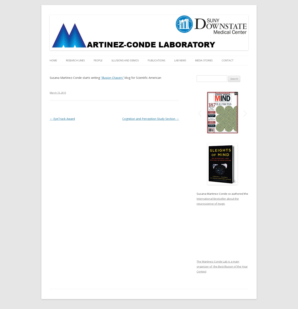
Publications (156, 60)
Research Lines (75, 60)
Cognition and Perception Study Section (150, 119)
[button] (200, 112)
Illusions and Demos (125, 60)
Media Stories (204, 60)
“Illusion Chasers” (112, 78)
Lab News (180, 60)
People (98, 60)
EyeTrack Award (62, 119)
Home (53, 60)
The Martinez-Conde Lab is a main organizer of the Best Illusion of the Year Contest (222, 266)
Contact (227, 60)
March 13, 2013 (58, 92)
